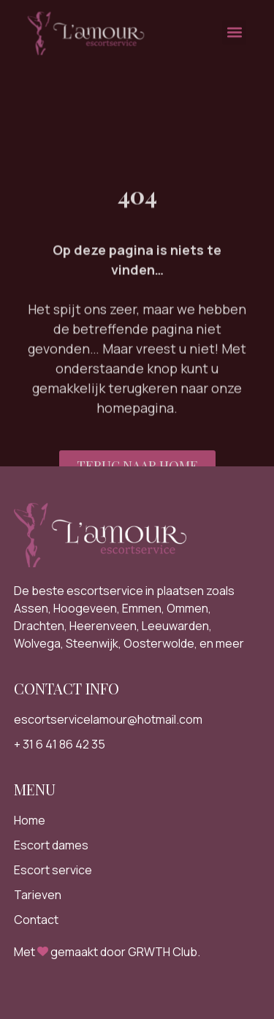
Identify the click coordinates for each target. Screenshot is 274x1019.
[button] (234, 29)
